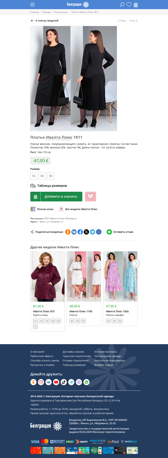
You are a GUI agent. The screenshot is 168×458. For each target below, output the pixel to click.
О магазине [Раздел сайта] (37, 351)
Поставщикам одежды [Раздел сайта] (107, 356)
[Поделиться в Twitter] (86, 232)
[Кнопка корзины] (56, 196)
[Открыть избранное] (129, 4)
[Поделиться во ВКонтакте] (74, 232)
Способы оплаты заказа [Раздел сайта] (44, 360)
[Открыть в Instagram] (41, 382)
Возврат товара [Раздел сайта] (103, 365)
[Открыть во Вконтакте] (48, 382)
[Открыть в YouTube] (56, 382)
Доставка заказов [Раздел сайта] (73, 351)
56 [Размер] (42, 176)
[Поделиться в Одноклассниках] (68, 232)
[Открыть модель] (47, 291)
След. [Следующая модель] (133, 20)
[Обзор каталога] (41, 209)
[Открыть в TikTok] (64, 382)
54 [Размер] (33, 176)
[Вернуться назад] (44, 21)
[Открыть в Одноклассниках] (33, 382)
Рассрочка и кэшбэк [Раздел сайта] (42, 365)
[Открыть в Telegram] (71, 382)
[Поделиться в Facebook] (80, 232)
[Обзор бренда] (78, 209)
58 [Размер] (50, 176)
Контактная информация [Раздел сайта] (109, 360)
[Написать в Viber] (79, 382)
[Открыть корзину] (136, 4)
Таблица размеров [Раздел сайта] (74, 365)
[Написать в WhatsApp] (86, 382)
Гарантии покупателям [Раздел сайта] (77, 356)
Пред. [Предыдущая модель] (122, 20)
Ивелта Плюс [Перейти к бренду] (59, 137)
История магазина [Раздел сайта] (105, 351)
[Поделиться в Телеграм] (92, 232)
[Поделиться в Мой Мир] (98, 232)
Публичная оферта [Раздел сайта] (41, 356)
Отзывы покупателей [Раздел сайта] (76, 360)
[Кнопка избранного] (90, 196)
